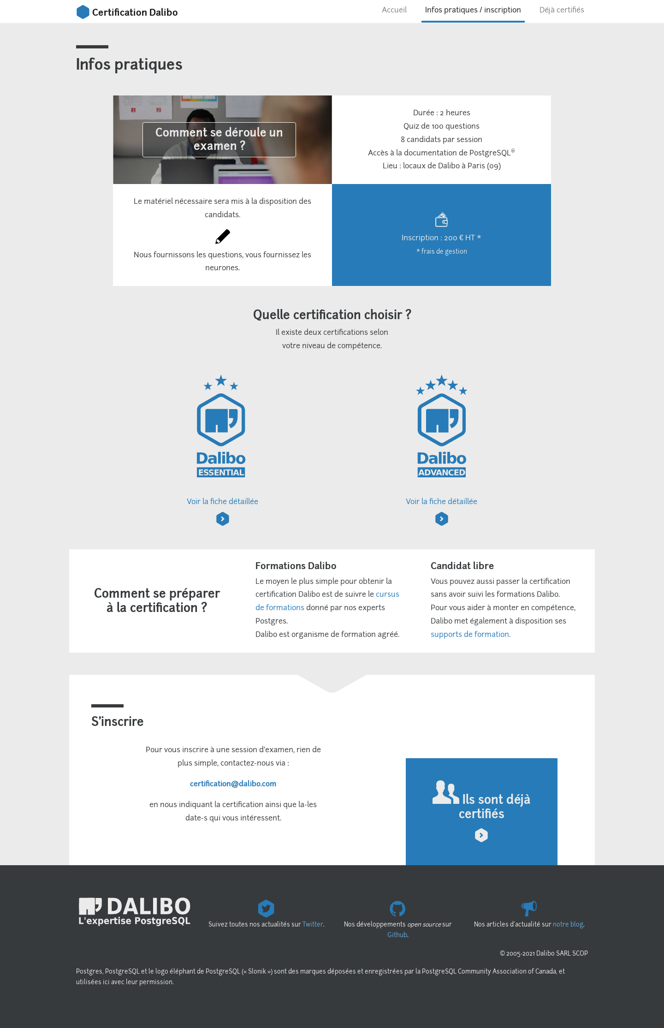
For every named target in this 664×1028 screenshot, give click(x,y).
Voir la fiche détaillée (222, 449)
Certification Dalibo (127, 12)
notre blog (568, 924)
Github (397, 935)
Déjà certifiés (562, 10)
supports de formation (470, 634)
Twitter (312, 924)
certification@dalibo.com (233, 784)
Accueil (394, 10)
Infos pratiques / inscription (473, 10)
